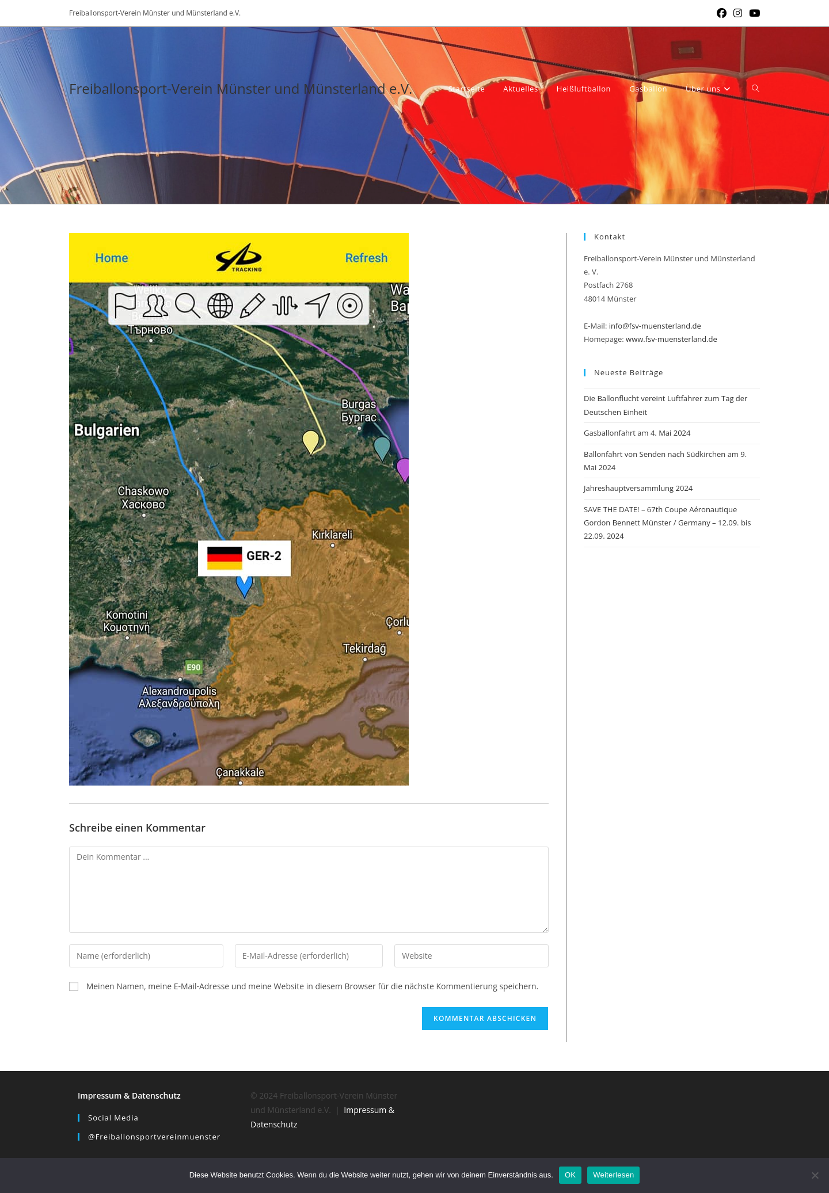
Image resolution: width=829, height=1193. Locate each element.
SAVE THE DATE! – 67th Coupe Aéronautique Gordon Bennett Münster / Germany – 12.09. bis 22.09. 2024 (667, 523)
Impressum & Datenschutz (129, 1095)
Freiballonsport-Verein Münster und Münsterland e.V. (240, 88)
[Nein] (814, 1175)
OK (570, 1175)
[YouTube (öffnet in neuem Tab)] (753, 13)
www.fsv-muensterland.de (671, 339)
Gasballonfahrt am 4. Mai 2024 (637, 433)
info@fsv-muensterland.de (655, 326)
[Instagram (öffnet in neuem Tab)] (738, 13)
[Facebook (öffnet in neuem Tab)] (721, 13)
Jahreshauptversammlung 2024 (638, 488)
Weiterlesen (613, 1175)
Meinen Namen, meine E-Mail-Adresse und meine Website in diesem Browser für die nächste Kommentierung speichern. (312, 986)
